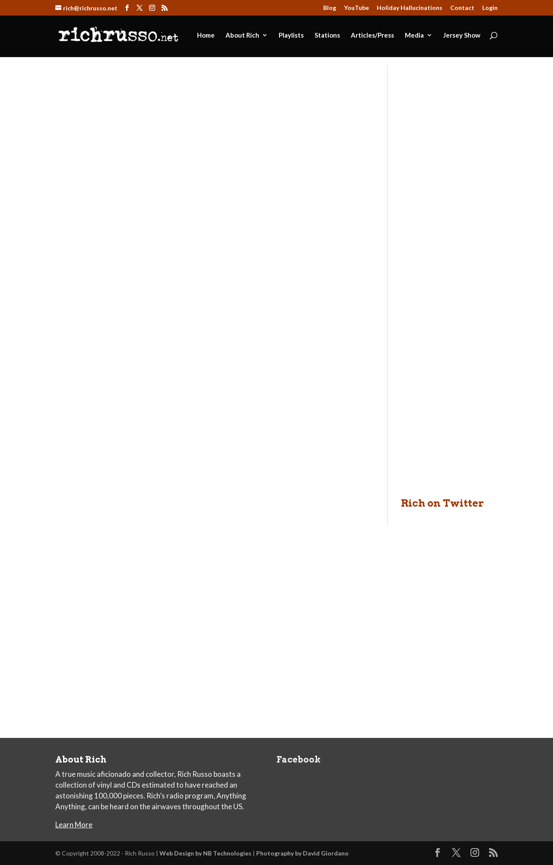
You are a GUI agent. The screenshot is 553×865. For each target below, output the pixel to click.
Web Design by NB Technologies (205, 853)
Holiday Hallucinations (409, 8)
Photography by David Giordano (302, 853)
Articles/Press (372, 35)
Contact (462, 8)
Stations (327, 35)
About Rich (242, 35)
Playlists (291, 35)
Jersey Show (461, 35)
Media (414, 35)
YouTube (356, 8)
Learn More (73, 824)
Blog (329, 8)
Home (206, 35)
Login (490, 8)
